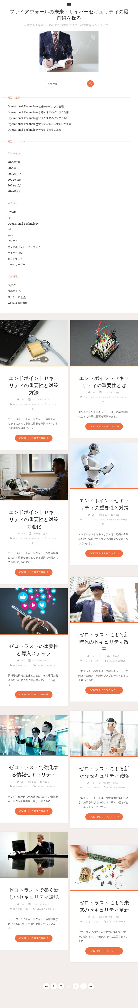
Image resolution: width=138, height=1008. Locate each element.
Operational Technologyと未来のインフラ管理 (36, 107)
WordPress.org (17, 303)
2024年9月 (14, 191)
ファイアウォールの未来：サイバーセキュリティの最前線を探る (69, 15)
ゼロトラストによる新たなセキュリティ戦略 (104, 776)
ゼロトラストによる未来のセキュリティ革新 (104, 910)
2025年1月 (14, 168)
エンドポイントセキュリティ (24, 247)
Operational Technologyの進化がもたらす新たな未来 (39, 124)
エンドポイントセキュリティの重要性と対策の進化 (33, 519)
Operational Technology (23, 224)
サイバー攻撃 (15, 253)
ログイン (13, 285)
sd (9, 230)
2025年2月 (14, 162)
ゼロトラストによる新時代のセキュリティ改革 (104, 642)
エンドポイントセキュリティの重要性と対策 (104, 508)
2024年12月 (15, 174)
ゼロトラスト (15, 259)
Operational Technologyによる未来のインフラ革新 (38, 118)
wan (10, 235)
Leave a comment (105, 665)
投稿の (14, 291)
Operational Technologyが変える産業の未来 (34, 130)
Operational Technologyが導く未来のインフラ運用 (38, 112)
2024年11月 (14, 180)
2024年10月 (15, 185)
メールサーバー (16, 265)
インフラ (13, 241)
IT (9, 218)
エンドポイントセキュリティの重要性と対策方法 (33, 385)
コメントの (17, 297)
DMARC (12, 212)
